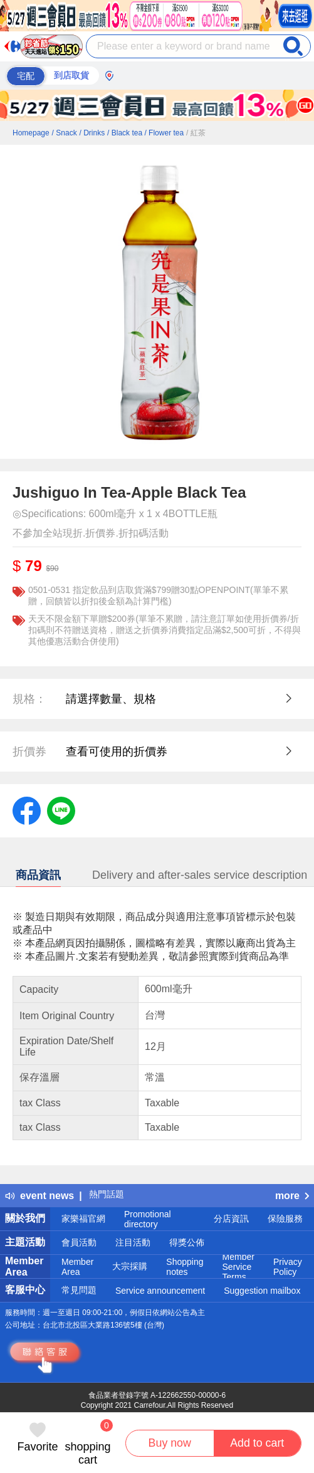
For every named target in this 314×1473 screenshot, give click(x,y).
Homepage (31, 132)
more (292, 1195)
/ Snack (64, 132)
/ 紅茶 (196, 132)
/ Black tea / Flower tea (145, 132)
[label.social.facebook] (27, 810)
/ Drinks (92, 132)
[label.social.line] (61, 810)
